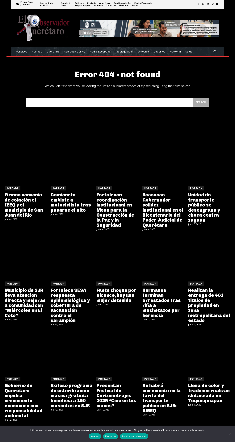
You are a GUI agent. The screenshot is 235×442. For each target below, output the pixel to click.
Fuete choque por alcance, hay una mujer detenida (116, 298)
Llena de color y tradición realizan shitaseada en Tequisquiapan (209, 395)
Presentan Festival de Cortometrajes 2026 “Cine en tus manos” (116, 398)
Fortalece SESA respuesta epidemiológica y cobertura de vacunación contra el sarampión (70, 308)
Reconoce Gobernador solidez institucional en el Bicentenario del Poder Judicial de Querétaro (162, 212)
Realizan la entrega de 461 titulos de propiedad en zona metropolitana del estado (209, 308)
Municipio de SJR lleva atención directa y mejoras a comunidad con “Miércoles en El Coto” (25, 305)
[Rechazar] (230, 434)
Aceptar (94, 436)
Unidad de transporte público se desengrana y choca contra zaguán (204, 210)
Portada (12, 191)
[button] (215, 51)
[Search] (200, 104)
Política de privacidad (134, 436)
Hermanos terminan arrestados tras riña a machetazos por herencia (161, 305)
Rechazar (110, 436)
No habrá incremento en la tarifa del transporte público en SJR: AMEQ (161, 400)
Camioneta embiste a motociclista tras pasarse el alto (71, 205)
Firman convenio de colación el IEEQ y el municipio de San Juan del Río (24, 207)
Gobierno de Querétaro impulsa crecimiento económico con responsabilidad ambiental (23, 403)
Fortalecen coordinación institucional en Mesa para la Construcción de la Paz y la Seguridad (115, 212)
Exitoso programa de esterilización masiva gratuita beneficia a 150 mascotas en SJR (72, 398)
